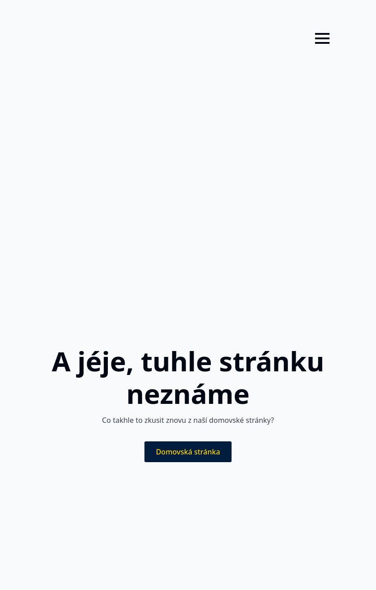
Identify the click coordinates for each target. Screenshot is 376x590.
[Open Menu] (322, 38)
